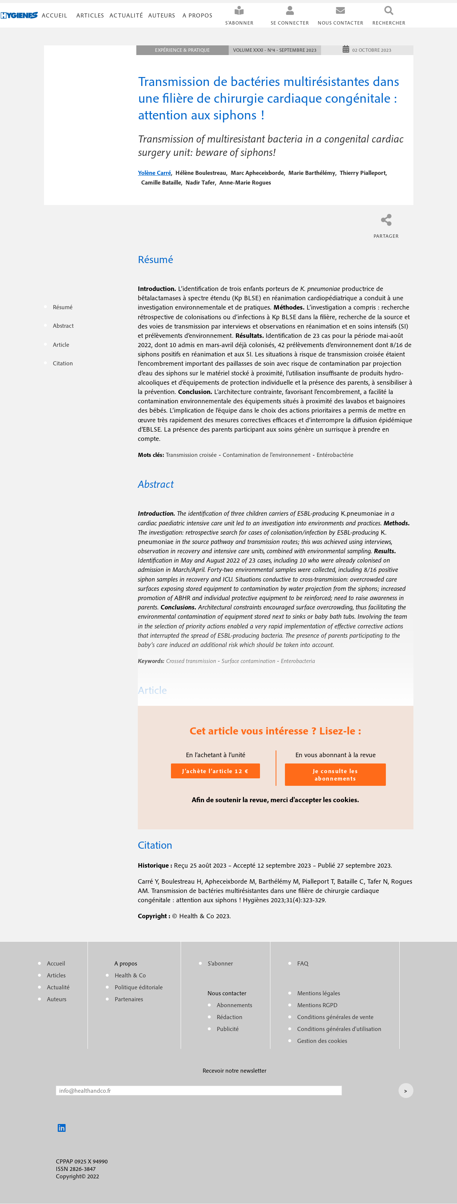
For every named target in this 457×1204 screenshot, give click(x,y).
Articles (56, 975)
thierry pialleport (362, 172)
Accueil (54, 15)
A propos (198, 15)
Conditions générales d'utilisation (339, 1028)
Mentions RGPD (317, 1005)
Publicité (228, 1028)
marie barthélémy (311, 172)
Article (61, 344)
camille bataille (161, 182)
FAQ (302, 963)
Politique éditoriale (139, 987)
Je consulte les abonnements (335, 774)
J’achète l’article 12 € (215, 771)
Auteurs (161, 15)
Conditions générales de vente (335, 1017)
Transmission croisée (191, 454)
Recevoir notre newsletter (234, 1070)
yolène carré (154, 172)
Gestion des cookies (322, 1040)
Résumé (63, 307)
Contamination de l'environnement (267, 454)
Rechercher (389, 23)
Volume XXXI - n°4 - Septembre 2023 (275, 50)
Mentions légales (318, 993)
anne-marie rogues (245, 182)
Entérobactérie (335, 454)
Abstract (63, 325)
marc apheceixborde (257, 172)
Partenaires (129, 999)
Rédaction (229, 1017)
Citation (63, 363)
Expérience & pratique (182, 50)
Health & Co (130, 975)
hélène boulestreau (200, 172)
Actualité (126, 15)
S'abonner (239, 23)
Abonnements (234, 1005)
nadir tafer (200, 182)
